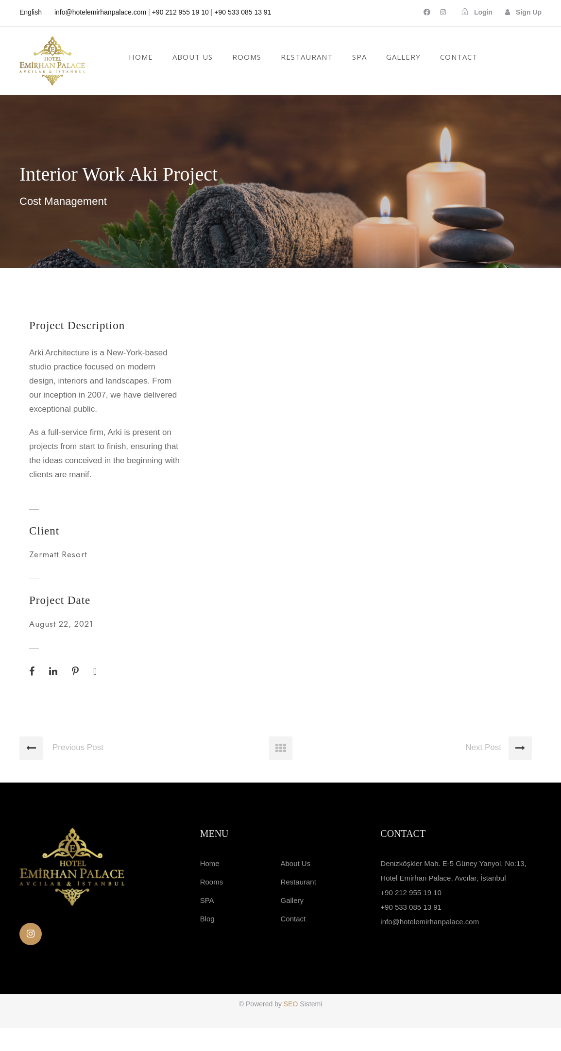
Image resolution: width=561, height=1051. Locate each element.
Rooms (246, 57)
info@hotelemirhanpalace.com (100, 12)
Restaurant (298, 904)
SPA (359, 57)
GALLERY (403, 57)
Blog (207, 941)
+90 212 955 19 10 (180, 12)
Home (141, 57)
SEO (292, 1027)
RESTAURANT (307, 57)
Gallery (292, 922)
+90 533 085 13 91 (242, 12)
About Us (192, 57)
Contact (458, 57)
